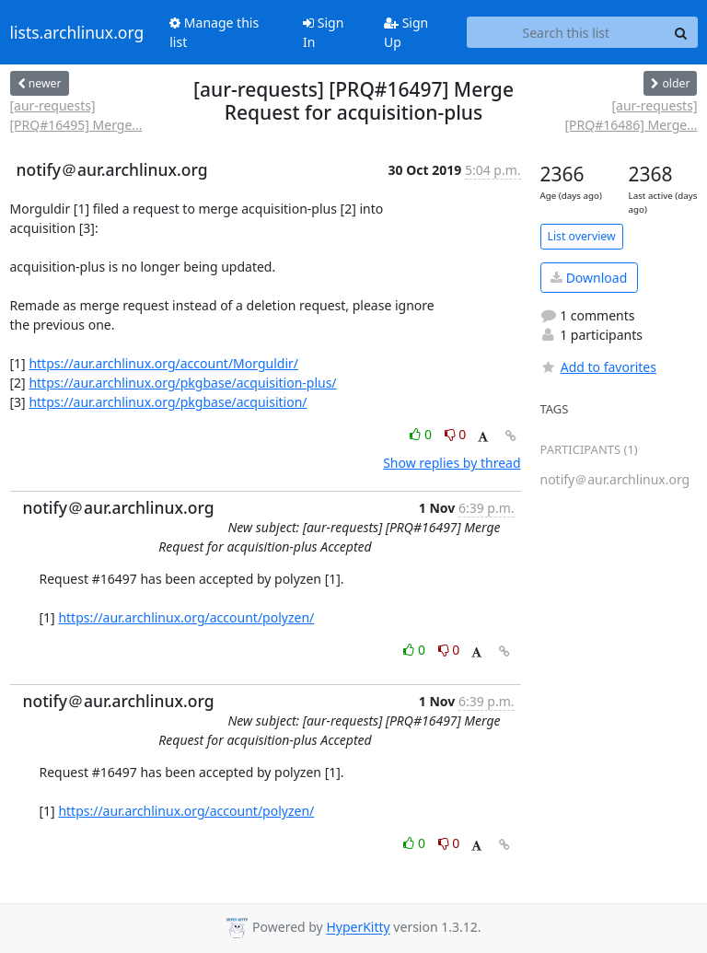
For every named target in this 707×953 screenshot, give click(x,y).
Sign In (323, 32)
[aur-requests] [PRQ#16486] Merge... (630, 115)
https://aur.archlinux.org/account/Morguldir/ (163, 363)
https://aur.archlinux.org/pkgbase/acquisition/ (168, 402)
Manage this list (214, 32)
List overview (582, 236)
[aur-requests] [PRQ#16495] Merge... (76, 115)
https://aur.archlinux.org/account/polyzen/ (186, 617)
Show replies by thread (451, 462)
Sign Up (406, 32)
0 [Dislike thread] (456, 434)
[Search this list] (566, 32)
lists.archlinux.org (77, 32)
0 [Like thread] (422, 434)
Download (589, 277)
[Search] (681, 32)
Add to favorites (598, 367)
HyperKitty (357, 927)
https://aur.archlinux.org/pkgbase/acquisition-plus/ (182, 382)
